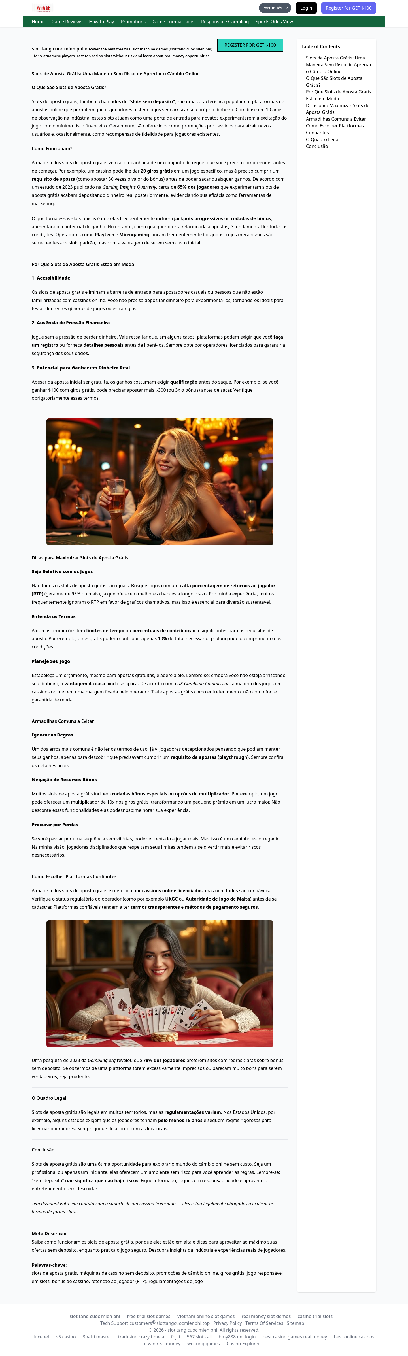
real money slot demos (266, 1316)
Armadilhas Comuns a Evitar (336, 119)
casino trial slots (315, 1316)
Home (38, 21)
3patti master (97, 1337)
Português (275, 7)
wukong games (203, 1343)
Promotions (133, 21)
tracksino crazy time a (141, 1337)
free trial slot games (148, 1316)
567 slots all (199, 1337)
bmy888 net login (237, 1337)
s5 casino (66, 1337)
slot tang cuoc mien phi (95, 1316)
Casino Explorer (243, 1343)
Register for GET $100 (349, 8)
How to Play (101, 21)
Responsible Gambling (225, 21)
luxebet (42, 1337)
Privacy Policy (227, 1323)
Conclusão (317, 146)
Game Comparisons (173, 21)
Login (306, 8)
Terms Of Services (264, 1323)
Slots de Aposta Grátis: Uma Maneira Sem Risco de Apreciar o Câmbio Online (339, 64)
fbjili (175, 1337)
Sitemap (295, 1323)
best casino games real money (295, 1337)
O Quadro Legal (322, 139)
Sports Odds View (274, 21)
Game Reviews (67, 21)
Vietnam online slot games (206, 1316)
